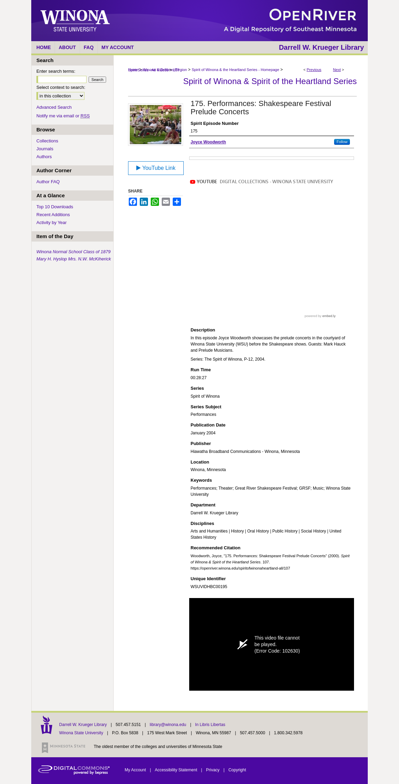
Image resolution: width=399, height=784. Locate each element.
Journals (44, 148)
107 (176, 70)
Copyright (237, 770)
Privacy (213, 770)
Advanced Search (54, 107)
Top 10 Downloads (54, 206)
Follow (342, 142)
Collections (47, 140)
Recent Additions (53, 214)
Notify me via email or (63, 115)
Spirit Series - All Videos (148, 70)
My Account (136, 770)
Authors (44, 156)
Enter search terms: (55, 71)
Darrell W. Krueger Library (83, 724)
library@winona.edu (168, 724)
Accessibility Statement (176, 770)
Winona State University (81, 732)
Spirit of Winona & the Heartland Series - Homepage (235, 70)
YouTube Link (155, 168)
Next (337, 70)
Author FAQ (48, 181)
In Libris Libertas (210, 724)
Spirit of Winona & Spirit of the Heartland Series (270, 81)
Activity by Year (51, 222)
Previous (314, 70)
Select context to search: (60, 87)
